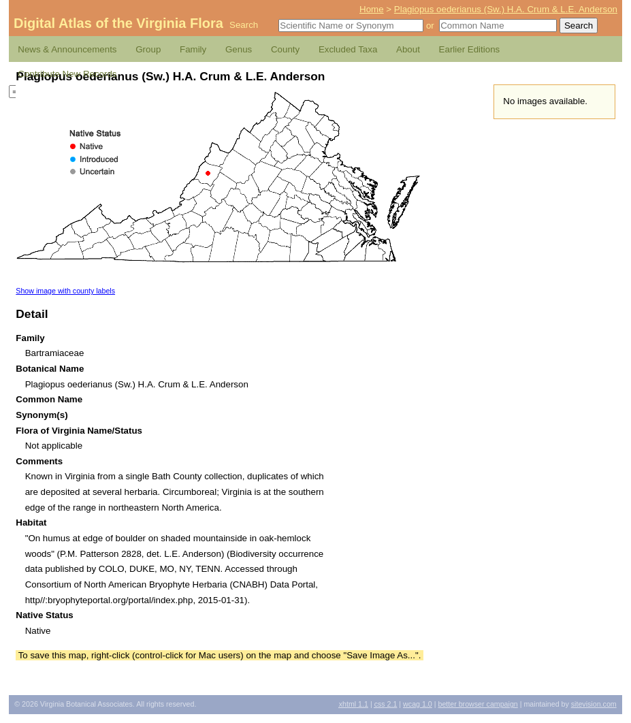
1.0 (417, 704)
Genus (238, 49)
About (408, 49)
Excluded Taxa (348, 49)
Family (193, 49)
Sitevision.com (594, 704)
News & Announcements (67, 49)
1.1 (353, 704)
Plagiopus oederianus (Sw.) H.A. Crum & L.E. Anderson (505, 9)
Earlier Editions (469, 49)
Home (371, 9)
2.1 (386, 704)
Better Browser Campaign (477, 704)
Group (148, 49)
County (285, 49)
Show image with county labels (65, 291)
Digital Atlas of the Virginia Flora (118, 23)
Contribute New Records (67, 74)
